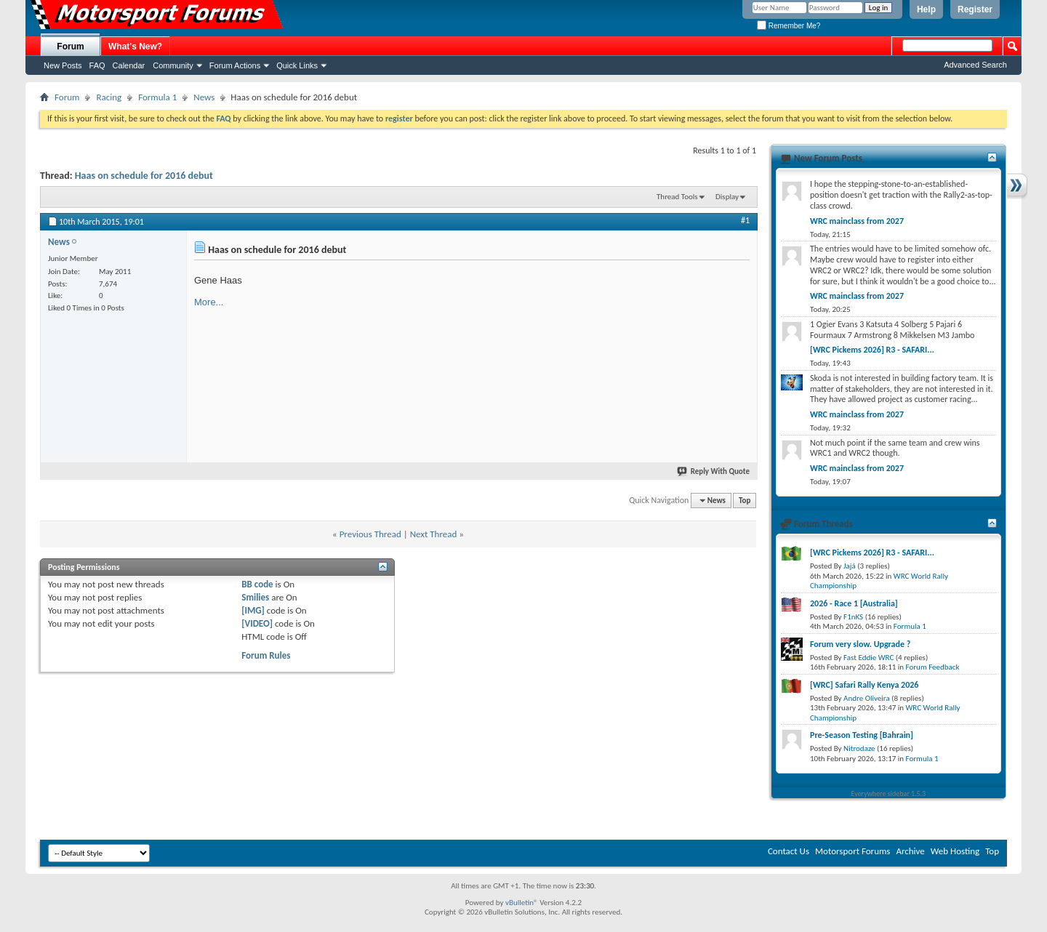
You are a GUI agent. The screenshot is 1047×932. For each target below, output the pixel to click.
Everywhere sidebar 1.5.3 (888, 793)
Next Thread (433, 534)
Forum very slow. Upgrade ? (860, 644)
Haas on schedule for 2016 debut (144, 175)
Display (727, 196)
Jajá (849, 566)
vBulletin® (521, 902)
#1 (745, 220)
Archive (910, 850)
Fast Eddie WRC (868, 657)
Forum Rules (265, 655)
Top (744, 500)
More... (208, 302)
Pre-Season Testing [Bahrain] (861, 735)
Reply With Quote (714, 471)
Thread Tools (677, 196)
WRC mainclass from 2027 (857, 221)
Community (173, 65)
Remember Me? (788, 26)
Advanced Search (975, 64)
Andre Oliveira (866, 698)
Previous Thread (370, 534)
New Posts (63, 65)
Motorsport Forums (852, 850)
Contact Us (788, 850)
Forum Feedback (933, 667)
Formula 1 (157, 97)
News (203, 97)
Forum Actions (234, 65)
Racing (108, 97)
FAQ (97, 65)
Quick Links (297, 65)
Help (926, 9)
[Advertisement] (640, 355)
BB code (257, 584)
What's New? (135, 46)
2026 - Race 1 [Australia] (854, 603)
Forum (70, 46)
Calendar (129, 65)
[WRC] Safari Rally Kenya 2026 (864, 685)
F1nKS (853, 617)
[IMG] (253, 610)
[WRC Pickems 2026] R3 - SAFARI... (872, 350)
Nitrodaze (859, 748)
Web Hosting (955, 850)
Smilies (255, 597)
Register (975, 9)
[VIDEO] (257, 623)
